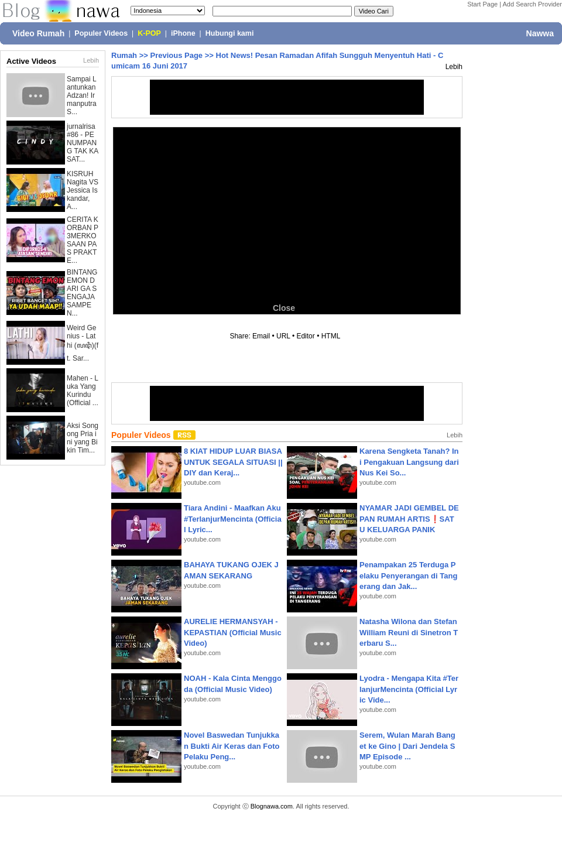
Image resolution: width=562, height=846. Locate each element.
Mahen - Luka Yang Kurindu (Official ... (82, 390)
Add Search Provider (533, 4)
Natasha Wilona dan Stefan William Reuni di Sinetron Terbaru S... (408, 632)
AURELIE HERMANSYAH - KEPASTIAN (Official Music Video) (233, 632)
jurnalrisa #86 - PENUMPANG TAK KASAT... (82, 142)
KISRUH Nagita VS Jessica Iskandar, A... (82, 190)
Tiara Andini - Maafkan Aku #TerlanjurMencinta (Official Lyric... (233, 518)
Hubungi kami (229, 33)
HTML (330, 336)
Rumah (124, 55)
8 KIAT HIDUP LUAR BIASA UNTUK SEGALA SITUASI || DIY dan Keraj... (233, 462)
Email (261, 336)
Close (284, 308)
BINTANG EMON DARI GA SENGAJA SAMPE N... (82, 292)
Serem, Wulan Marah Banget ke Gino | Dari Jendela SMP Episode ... (407, 746)
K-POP (149, 33)
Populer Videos (101, 33)
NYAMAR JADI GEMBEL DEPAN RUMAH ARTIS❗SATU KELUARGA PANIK (409, 518)
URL (283, 336)
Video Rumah (38, 33)
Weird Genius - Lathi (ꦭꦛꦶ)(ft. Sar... (82, 343)
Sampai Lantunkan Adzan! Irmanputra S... (82, 95)
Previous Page (176, 55)
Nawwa (540, 33)
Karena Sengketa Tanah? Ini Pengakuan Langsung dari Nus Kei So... (409, 462)
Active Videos (31, 61)
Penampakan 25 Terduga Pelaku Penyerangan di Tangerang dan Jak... (408, 575)
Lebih (91, 60)
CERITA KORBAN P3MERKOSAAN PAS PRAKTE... (82, 240)
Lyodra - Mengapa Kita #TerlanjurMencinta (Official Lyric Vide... (408, 689)
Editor (305, 336)
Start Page (482, 4)
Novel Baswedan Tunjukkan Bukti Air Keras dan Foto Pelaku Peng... (231, 746)
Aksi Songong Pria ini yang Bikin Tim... (82, 438)
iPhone (183, 33)
